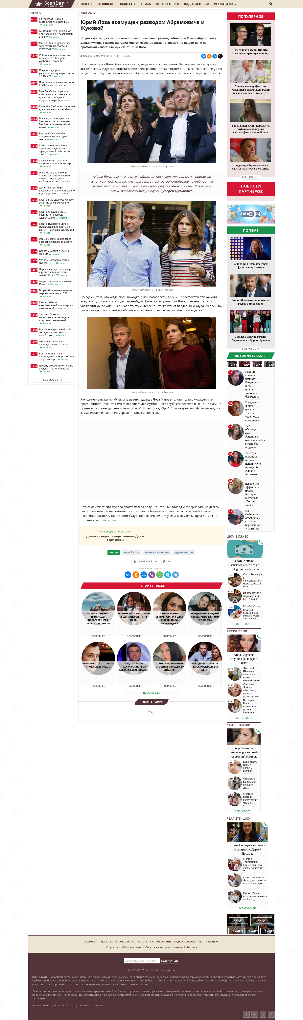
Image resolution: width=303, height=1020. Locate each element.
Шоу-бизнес (237, 536)
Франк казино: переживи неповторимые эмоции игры (56, 163)
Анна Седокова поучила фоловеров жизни (244, 659)
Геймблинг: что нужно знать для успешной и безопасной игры (56, 34)
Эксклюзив (106, 4)
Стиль (146, 4)
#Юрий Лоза (131, 552)
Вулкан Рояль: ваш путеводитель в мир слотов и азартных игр (56, 356)
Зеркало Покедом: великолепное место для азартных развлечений (54, 319)
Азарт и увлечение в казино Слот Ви (55, 283)
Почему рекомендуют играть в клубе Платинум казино (56, 368)
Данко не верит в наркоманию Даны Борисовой (115, 537)
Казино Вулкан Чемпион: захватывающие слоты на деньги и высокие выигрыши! (56, 228)
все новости (250, 177)
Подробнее (98, 636)
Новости (84, 4)
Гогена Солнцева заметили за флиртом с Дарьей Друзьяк (247, 849)
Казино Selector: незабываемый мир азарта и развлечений (56, 305)
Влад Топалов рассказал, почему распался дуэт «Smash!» (134, 666)
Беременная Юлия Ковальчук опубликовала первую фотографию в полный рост (250, 129)
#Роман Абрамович (157, 552)
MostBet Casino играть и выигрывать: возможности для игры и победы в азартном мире (54, 96)
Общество (128, 4)
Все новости (52, 379)
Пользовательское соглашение (163, 947)
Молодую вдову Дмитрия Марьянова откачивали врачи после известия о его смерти (251, 90)
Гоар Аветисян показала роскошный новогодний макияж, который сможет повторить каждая (243, 756)
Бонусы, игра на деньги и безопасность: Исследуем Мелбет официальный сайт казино (55, 123)
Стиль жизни (239, 725)
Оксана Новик (91, 55)
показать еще (151, 693)
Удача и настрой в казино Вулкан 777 (54, 262)
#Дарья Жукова (184, 552)
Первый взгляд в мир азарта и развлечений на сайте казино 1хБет (56, 272)
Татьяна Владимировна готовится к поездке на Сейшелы (169, 666)
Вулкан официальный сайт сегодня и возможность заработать (55, 332)
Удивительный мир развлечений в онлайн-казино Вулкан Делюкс (57, 190)
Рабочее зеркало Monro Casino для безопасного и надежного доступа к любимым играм (55, 177)
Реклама (192, 947)
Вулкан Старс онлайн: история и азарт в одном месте (53, 136)
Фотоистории (167, 4)
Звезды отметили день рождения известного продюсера (205, 616)
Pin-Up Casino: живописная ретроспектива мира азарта (55, 241)
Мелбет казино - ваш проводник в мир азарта (53, 344)
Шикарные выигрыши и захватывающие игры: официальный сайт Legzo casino (54, 150)
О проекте (112, 947)
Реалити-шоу (225, 4)
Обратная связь (131, 947)
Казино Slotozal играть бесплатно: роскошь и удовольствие (53, 214)
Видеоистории (196, 4)
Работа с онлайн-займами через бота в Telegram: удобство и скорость (54, 60)
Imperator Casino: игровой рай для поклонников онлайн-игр (57, 109)
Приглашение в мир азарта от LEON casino (57, 84)
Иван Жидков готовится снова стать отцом (98, 665)
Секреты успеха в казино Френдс (54, 252)
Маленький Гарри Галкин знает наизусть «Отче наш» (134, 616)
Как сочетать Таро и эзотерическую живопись (54, 22)
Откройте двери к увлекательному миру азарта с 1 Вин (56, 73)
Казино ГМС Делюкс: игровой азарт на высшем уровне (56, 202)
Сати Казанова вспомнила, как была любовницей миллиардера (169, 618)
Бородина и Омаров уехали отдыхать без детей (205, 666)
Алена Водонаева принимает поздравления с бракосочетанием (98, 618)
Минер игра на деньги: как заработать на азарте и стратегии (54, 46)
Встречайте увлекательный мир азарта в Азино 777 (55, 293)
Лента (36, 13)
